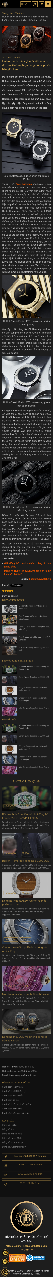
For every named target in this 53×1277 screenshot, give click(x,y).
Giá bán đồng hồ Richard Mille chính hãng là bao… (33, 619)
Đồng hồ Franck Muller (12, 1140)
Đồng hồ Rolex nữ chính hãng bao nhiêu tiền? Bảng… (34, 629)
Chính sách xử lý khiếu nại (13, 1093)
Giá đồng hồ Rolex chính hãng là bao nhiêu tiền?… (33, 608)
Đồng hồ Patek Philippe (12, 1144)
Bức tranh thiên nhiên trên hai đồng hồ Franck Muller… (34, 669)
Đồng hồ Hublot (9, 1126)
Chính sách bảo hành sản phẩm (16, 1106)
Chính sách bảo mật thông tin (15, 1114)
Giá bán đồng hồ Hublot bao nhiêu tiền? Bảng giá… (34, 639)
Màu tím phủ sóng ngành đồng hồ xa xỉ (34, 710)
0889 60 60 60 (26, 1068)
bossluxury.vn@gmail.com (22, 1076)
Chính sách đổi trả (10, 1101)
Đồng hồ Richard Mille (12, 1135)
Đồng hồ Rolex (9, 1131)
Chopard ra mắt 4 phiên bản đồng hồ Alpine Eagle (33, 700)
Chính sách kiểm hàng (12, 1110)
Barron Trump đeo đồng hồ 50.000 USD (34, 678)
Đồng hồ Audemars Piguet (14, 1148)
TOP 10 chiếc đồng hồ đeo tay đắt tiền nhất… (33, 650)
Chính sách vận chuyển (12, 1097)
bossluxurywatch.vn (40, 579)
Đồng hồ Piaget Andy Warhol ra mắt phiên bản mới (33, 690)
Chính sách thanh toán (12, 1088)
